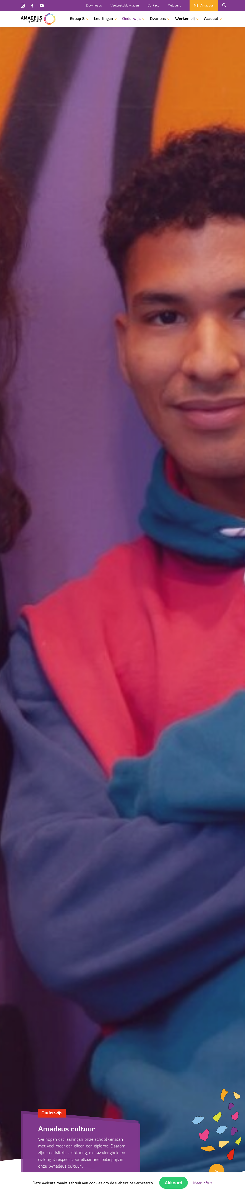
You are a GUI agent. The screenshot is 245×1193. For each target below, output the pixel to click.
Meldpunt (174, 5)
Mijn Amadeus (204, 5)
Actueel (211, 19)
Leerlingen (103, 19)
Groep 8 (77, 19)
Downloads (94, 5)
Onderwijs (131, 19)
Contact (153, 5)
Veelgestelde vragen (124, 5)
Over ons (158, 19)
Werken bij (185, 19)
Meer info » (203, 1183)
